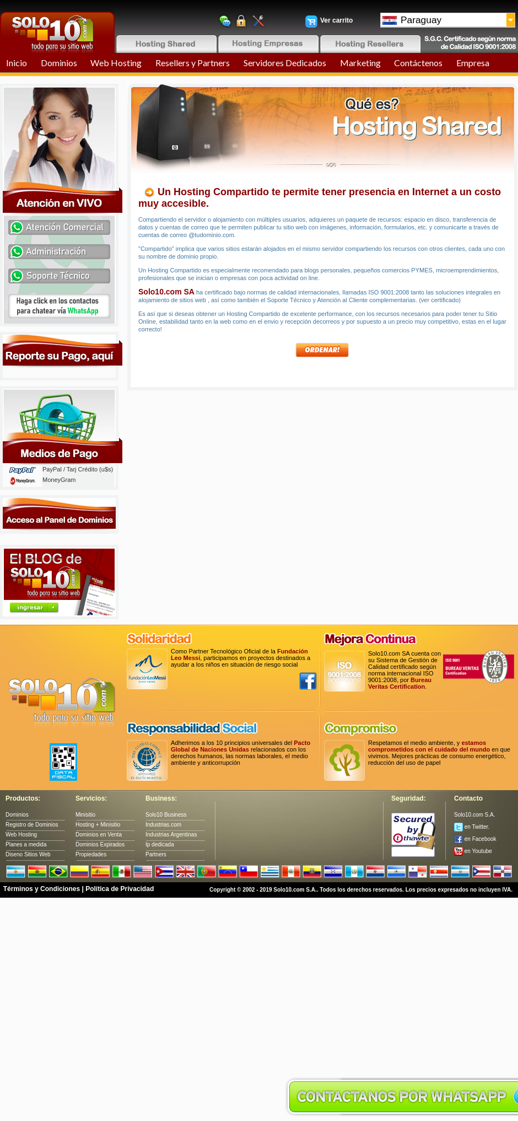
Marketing (360, 62)
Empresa (472, 62)
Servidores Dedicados (285, 62)
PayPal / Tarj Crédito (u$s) (77, 469)
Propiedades (90, 854)
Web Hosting (116, 62)
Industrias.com (163, 825)
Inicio (16, 62)
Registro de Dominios (32, 825)
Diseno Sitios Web (28, 854)
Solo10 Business (166, 815)
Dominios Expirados (100, 844)
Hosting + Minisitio (97, 825)
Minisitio (85, 815)
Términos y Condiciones (41, 889)
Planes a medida (26, 844)
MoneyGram (59, 479)
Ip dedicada (159, 844)
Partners (155, 854)
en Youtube (473, 851)
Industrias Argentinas (171, 835)
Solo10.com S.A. (474, 815)
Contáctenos (418, 62)
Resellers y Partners (192, 62)
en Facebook (475, 839)
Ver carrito (336, 20)
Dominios (59, 62)
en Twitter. (471, 827)
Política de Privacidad (119, 889)
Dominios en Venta (98, 835)
